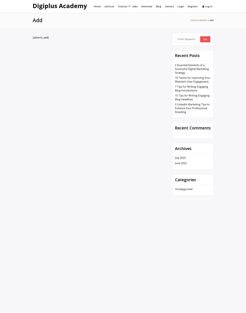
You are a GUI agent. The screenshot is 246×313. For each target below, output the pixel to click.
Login (181, 6)
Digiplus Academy (60, 6)
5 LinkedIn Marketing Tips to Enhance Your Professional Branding (192, 108)
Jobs (135, 6)
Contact (169, 6)
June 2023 (181, 163)
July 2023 (180, 158)
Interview (146, 6)
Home (97, 6)
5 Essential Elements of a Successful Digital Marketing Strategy (192, 68)
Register (192, 6)
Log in (207, 6)
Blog (158, 6)
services (109, 6)
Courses (122, 6)
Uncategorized (183, 189)
